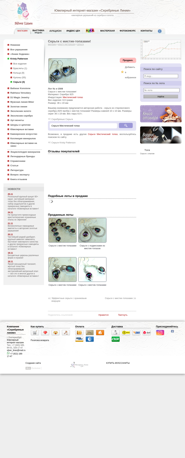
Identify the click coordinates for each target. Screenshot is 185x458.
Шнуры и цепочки (20, 125)
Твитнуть (123, 315)
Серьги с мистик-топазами (62, 244)
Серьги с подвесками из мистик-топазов (92, 245)
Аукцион (55, 30)
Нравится (104, 315)
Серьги (80, 44)
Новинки (15, 45)
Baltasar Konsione (20, 88)
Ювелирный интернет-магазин (76, 10)
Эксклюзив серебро (21, 115)
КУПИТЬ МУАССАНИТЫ (118, 363)
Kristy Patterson (19, 58)
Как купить (37, 326)
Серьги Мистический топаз (103, 134)
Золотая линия (18, 106)
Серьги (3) (19, 82)
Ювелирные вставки (22, 129)
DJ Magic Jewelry (19, 97)
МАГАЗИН (22, 31)
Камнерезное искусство (23, 134)
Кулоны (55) (19, 77)
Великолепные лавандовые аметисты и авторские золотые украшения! (22, 228)
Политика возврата (40, 340)
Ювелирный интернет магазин (15, 341)
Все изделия (19, 63)
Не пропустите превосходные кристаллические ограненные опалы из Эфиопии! (22, 217)
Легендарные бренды (22, 156)
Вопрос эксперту (20, 174)
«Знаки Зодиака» (20, 54)
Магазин (52, 44)
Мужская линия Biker (22, 102)
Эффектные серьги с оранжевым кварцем (68, 299)
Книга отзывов (18, 179)
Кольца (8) (18, 73)
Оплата (79, 326)
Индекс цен (73, 31)
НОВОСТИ (14, 189)
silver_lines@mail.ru (16, 350)
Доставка (117, 326)
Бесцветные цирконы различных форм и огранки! (23, 256)
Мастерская (107, 31)
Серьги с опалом (147, 153)
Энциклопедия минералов (25, 152)
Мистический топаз (73, 97)
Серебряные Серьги (62, 119)
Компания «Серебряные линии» (15, 329)
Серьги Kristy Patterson (63, 142)
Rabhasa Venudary (20, 92)
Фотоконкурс (128, 31)
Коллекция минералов (23, 138)
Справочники (17, 161)
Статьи (14, 165)
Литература (16, 170)
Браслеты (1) (20, 68)
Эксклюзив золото (20, 111)
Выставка (38, 31)
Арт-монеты (17, 120)
